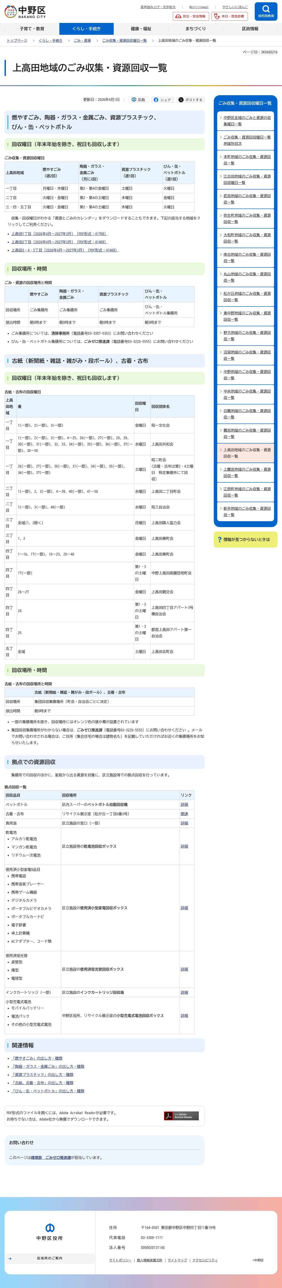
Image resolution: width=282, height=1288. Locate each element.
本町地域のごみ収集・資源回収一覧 (247, 160)
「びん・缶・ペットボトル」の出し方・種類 (47, 1091)
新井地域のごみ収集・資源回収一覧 (247, 512)
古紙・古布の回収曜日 (23, 392)
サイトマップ (177, 1260)
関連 (184, 814)
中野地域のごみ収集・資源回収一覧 (247, 375)
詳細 (184, 804)
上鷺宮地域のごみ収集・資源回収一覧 (247, 473)
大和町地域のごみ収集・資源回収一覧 (247, 238)
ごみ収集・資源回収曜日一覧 (124, 40)
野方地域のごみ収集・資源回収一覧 (247, 336)
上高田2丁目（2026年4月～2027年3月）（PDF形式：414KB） (59, 242)
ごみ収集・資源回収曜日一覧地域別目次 (247, 140)
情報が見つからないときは (247, 539)
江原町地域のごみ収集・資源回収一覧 (247, 492)
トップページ (17, 40)
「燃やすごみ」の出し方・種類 (36, 1058)
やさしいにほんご (235, 7)
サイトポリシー (120, 1260)
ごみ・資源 (82, 40)
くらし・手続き (51, 40)
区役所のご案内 (50, 1258)
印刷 (141, 99)
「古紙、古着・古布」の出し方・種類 (42, 1083)
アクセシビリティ (205, 1260)
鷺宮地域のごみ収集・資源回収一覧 (247, 433)
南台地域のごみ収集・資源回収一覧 (247, 258)
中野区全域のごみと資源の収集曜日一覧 (247, 121)
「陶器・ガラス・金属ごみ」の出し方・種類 (47, 1066)
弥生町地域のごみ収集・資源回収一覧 (247, 219)
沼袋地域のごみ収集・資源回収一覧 (247, 355)
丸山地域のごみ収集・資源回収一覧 (247, 277)
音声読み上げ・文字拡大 (158, 7)
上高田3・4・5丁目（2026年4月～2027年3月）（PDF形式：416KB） (65, 250)
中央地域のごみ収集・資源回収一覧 (247, 394)
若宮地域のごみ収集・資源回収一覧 (247, 199)
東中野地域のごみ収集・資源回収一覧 (247, 316)
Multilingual (199, 7)
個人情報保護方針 (149, 1260)
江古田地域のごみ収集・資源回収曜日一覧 (247, 179)
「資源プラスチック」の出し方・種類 (42, 1074)
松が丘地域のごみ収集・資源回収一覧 (247, 297)
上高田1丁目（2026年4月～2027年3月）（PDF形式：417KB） (59, 234)
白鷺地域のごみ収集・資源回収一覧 (247, 414)
